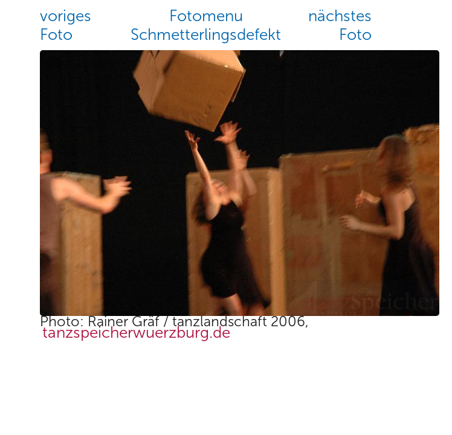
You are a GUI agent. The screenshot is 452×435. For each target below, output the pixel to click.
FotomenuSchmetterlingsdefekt (206, 25)
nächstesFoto (340, 25)
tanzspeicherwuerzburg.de (136, 332)
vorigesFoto (65, 25)
